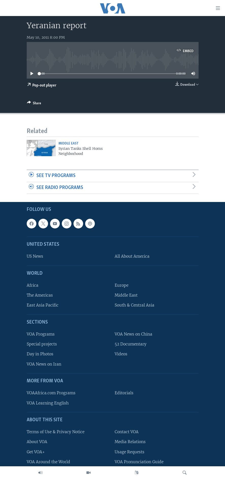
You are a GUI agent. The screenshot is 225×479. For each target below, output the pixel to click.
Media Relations (130, 442)
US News (35, 256)
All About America (132, 256)
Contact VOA (127, 432)
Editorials (124, 393)
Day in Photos (40, 354)
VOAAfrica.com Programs (51, 393)
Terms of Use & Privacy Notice (55, 432)
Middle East (68, 144)
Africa (32, 285)
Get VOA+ (36, 451)
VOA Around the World (48, 461)
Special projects (42, 344)
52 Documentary (130, 344)
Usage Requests (129, 451)
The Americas (40, 295)
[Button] (34, 104)
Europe (121, 285)
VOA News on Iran (44, 364)
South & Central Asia (134, 305)
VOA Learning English (48, 403)
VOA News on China (133, 334)
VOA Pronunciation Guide (139, 461)
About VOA (37, 442)
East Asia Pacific (42, 305)
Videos (121, 354)
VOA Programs (41, 334)
